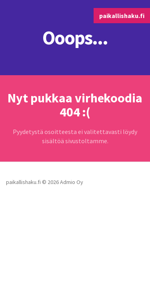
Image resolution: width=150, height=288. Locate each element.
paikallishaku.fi (121, 16)
